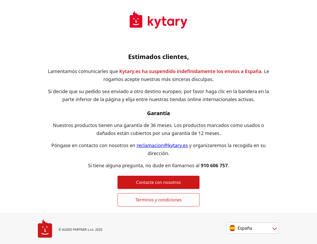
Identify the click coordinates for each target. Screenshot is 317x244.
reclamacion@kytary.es (162, 145)
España (245, 228)
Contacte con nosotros (158, 182)
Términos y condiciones (158, 200)
